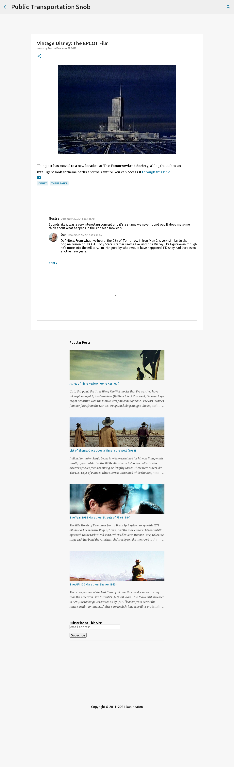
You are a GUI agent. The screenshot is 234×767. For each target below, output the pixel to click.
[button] (39, 56)
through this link (156, 172)
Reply (53, 263)
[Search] (228, 7)
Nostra (54, 218)
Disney (43, 183)
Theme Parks (59, 183)
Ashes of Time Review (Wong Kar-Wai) (94, 383)
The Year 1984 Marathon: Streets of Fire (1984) (100, 517)
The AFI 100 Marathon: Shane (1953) (93, 584)
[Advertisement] (117, 671)
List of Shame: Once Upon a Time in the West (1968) (103, 450)
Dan (63, 234)
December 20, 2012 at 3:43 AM (78, 218)
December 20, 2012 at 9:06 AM (85, 234)
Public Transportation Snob (51, 6)
